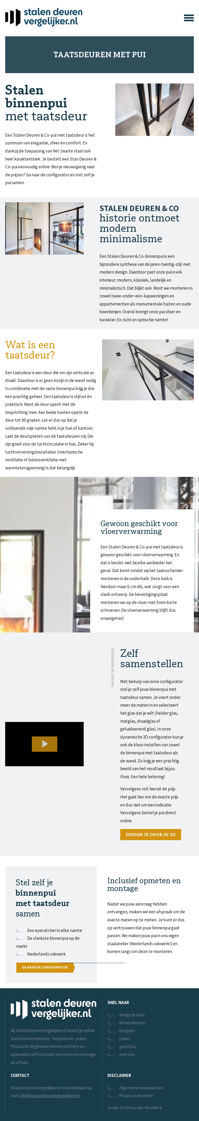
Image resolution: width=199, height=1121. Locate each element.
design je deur (132, 1014)
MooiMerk (153, 1107)
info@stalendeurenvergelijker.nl (50, 1095)
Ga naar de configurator (45, 967)
